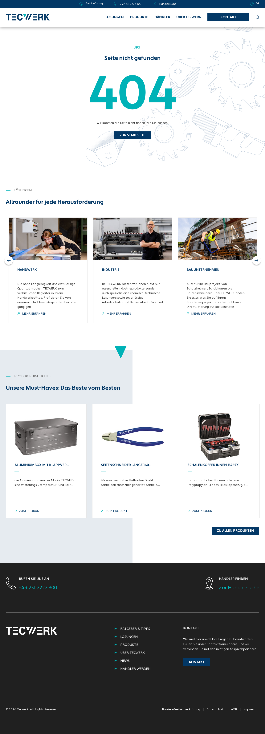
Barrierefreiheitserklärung (181, 709)
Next (256, 260)
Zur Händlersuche (239, 588)
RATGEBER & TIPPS (135, 629)
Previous (9, 260)
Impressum (251, 709)
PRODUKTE (129, 645)
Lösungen (114, 17)
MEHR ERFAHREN (31, 313)
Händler (162, 17)
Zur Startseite (132, 135)
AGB (234, 709)
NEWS (125, 661)
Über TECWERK (188, 17)
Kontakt (228, 17)
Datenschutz (215, 709)
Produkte (139, 17)
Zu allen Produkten (235, 531)
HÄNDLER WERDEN (135, 669)
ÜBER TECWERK (132, 653)
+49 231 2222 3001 (39, 588)
